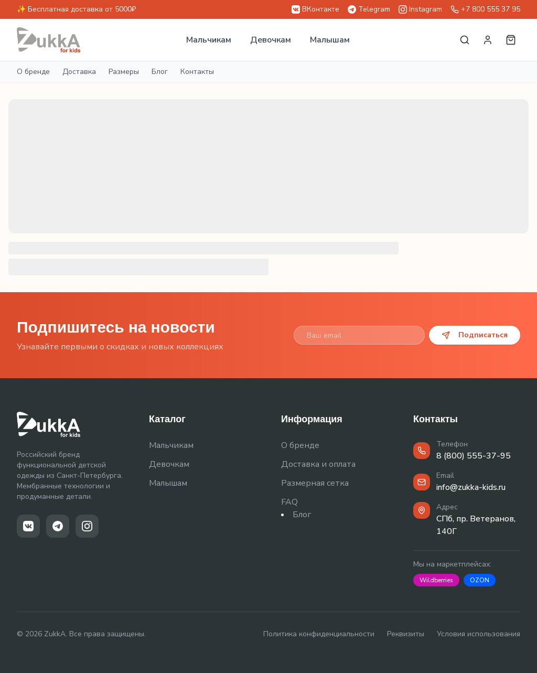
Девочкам (270, 40)
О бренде (33, 72)
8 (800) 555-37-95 (473, 456)
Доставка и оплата (318, 464)
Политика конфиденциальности (318, 634)
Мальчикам (208, 40)
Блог (160, 72)
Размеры (124, 72)
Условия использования (478, 634)
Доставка (79, 72)
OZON (479, 580)
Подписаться (475, 335)
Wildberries (436, 580)
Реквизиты (405, 634)
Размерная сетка (315, 483)
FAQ (289, 502)
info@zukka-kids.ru (471, 487)
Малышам (330, 40)
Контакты (197, 72)
